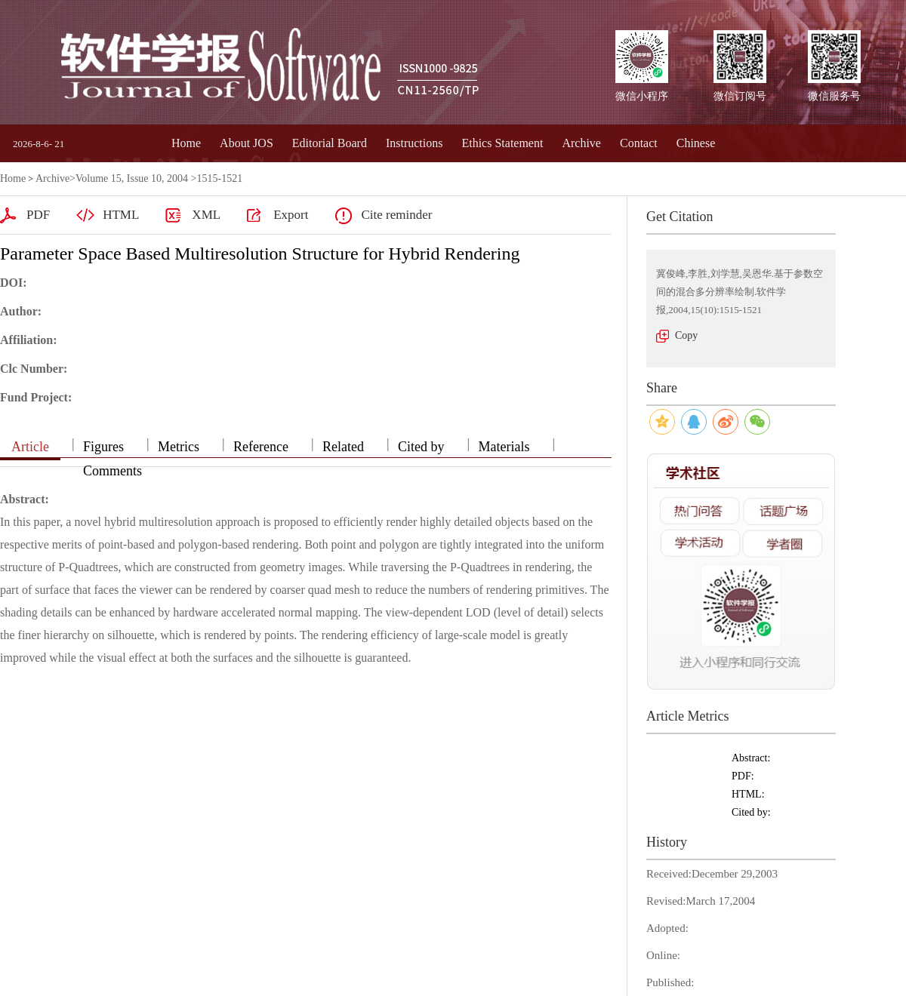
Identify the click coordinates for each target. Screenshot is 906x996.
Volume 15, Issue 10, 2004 (132, 178)
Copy (686, 335)
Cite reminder (396, 215)
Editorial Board (329, 143)
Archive (581, 143)
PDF (38, 215)
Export (290, 215)
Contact (639, 143)
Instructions (414, 143)
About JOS (246, 143)
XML (206, 215)
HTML (121, 215)
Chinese (696, 143)
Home (186, 143)
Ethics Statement (502, 143)
